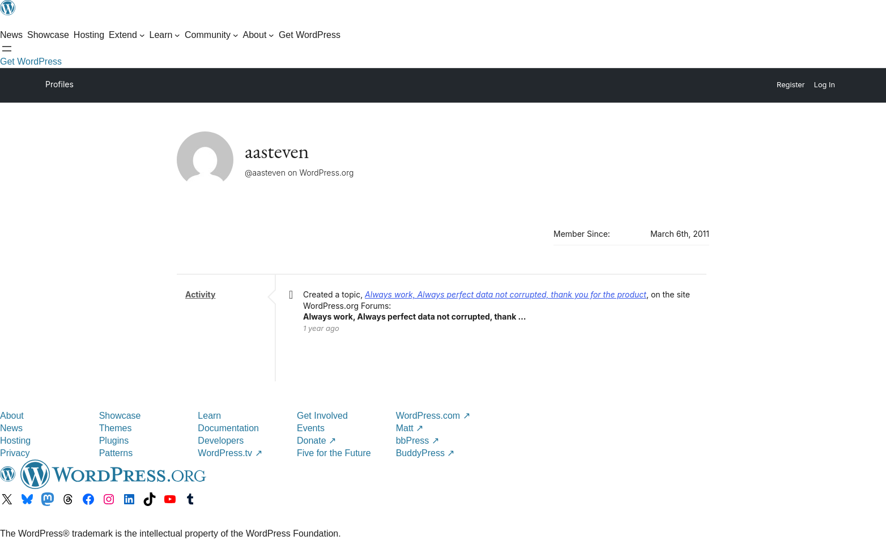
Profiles (59, 84)
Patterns (116, 453)
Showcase (120, 415)
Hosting (15, 440)
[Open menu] (7, 49)
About (12, 415)
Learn (209, 415)
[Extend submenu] (126, 35)
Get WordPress (31, 61)
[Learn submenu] (165, 35)
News (11, 428)
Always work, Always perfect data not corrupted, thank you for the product (505, 294)
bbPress (417, 440)
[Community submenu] (211, 35)
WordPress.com (433, 415)
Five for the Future (334, 453)
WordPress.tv (230, 453)
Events (311, 428)
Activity (200, 294)
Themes (115, 428)
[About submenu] (258, 35)
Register (791, 84)
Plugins (114, 440)
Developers (221, 440)
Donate (316, 440)
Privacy (14, 453)
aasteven (277, 151)
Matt (410, 428)
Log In (824, 84)
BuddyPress (425, 453)
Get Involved (322, 415)
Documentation (228, 428)
